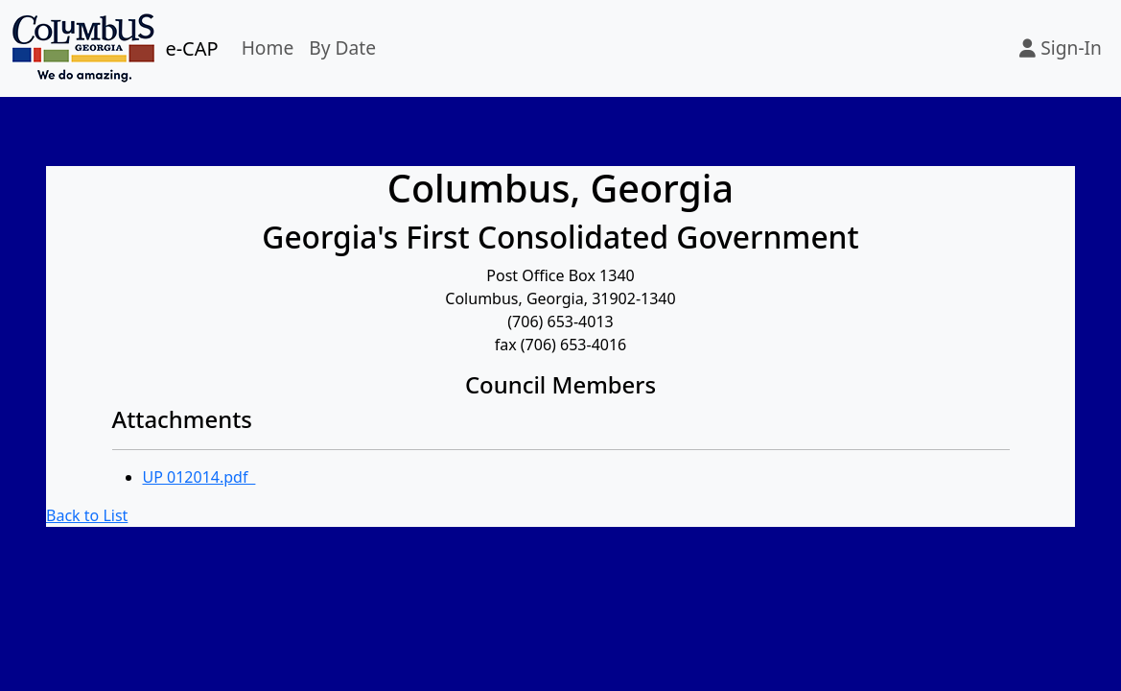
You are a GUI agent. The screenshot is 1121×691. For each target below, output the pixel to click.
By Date (342, 47)
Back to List (87, 515)
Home (268, 47)
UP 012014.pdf (199, 477)
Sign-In (1060, 47)
